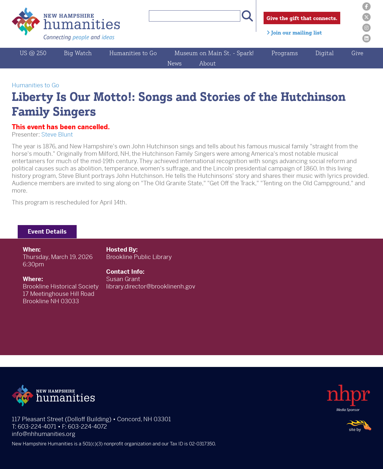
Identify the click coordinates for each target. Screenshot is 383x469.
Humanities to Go (133, 53)
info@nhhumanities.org (43, 434)
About (207, 63)
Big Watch (78, 53)
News (174, 63)
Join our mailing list (294, 32)
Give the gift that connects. (302, 18)
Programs (285, 53)
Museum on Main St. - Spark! (214, 53)
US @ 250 (33, 53)
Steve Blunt (57, 134)
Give (357, 53)
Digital (324, 53)
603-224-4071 (37, 426)
